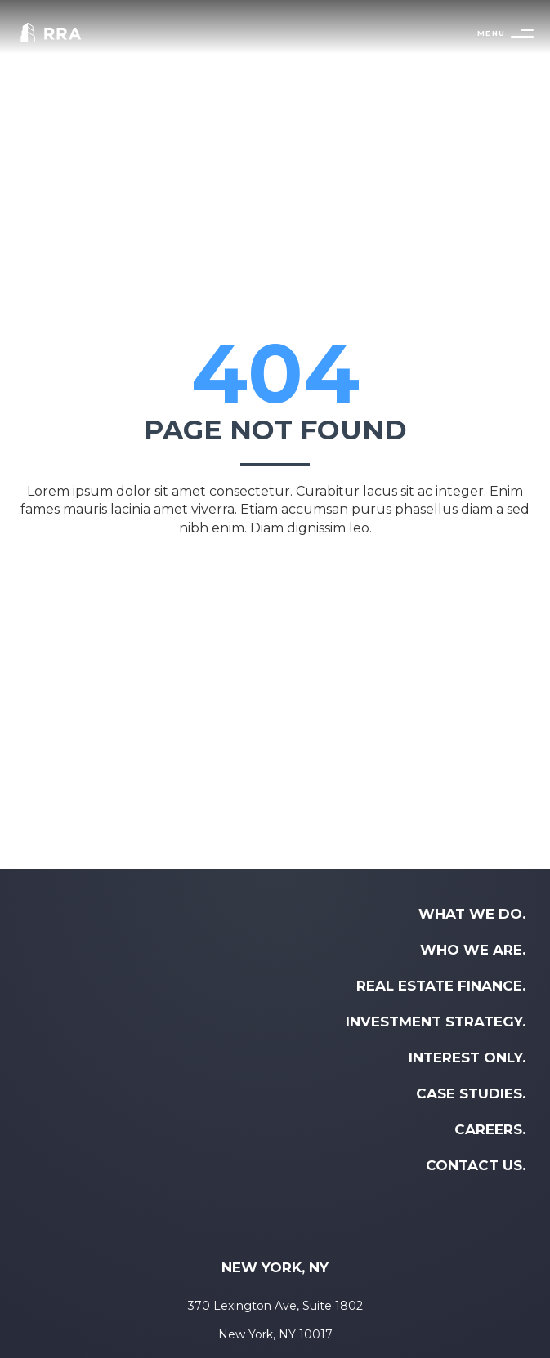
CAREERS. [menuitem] (489, 1129)
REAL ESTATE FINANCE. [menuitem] (440, 985)
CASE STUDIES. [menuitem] (470, 1093)
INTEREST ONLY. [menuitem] (467, 1057)
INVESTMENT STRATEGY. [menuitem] (435, 1021)
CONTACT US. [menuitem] (475, 1165)
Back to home (275, 572)
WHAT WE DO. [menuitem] (471, 914)
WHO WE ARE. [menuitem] (472, 950)
